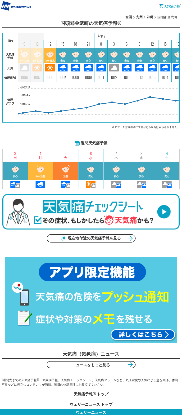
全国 (128, 16)
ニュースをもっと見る (91, 364)
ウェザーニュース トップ (91, 404)
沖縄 (150, 16)
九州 (139, 16)
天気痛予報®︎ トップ (91, 394)
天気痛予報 (170, 6)
